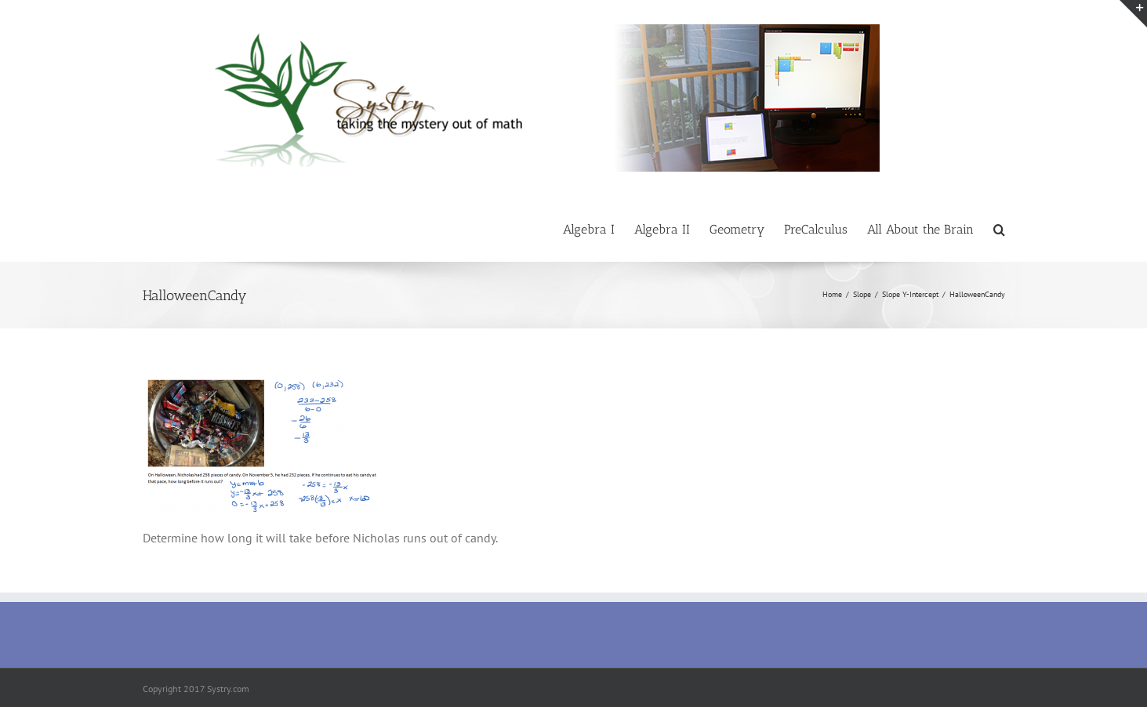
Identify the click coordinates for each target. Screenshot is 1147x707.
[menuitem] (598, 228)
